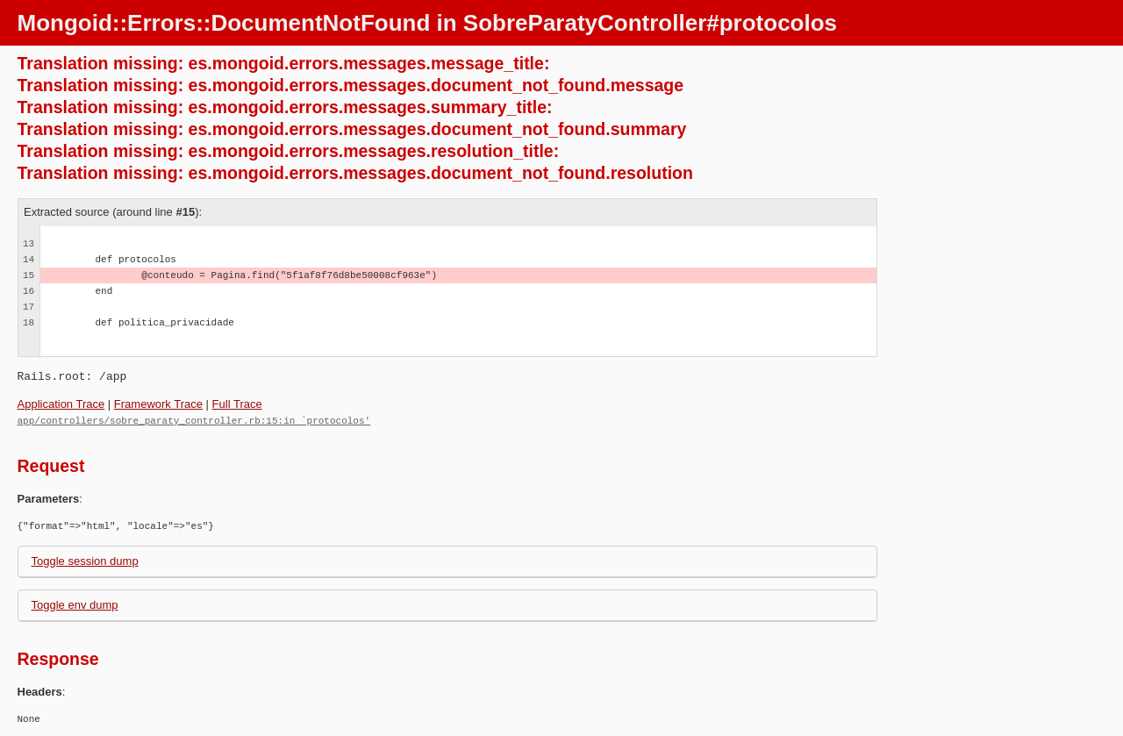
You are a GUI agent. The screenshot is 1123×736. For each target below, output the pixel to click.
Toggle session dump (85, 560)
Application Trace (61, 404)
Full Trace (237, 404)
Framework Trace (158, 404)
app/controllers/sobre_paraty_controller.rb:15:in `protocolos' (194, 419)
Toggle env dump (75, 604)
